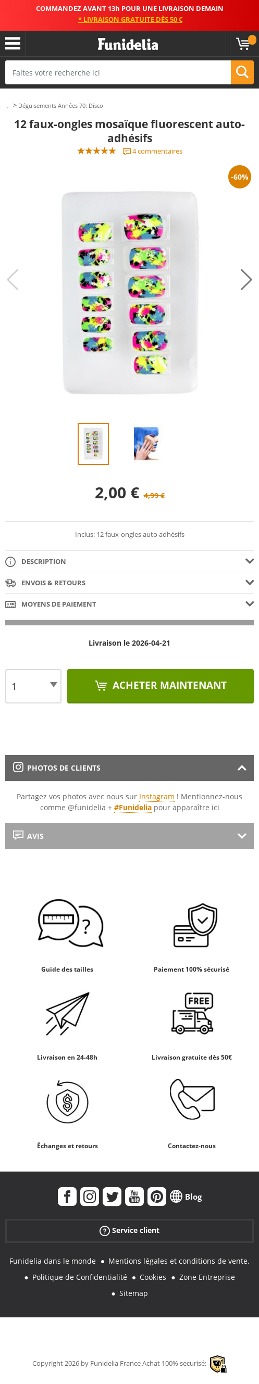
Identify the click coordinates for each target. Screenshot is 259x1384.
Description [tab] (35, 562)
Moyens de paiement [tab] (50, 604)
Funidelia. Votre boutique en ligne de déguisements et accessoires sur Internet (128, 44)
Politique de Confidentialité (79, 1277)
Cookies (153, 1277)
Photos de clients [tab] (57, 768)
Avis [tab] (28, 836)
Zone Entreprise (207, 1277)
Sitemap (133, 1293)
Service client (129, 1230)
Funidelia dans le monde (52, 1261)
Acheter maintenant (168, 685)
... (7, 106)
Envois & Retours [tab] (45, 583)
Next (246, 279)
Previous (12, 279)
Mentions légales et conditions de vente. (179, 1261)
